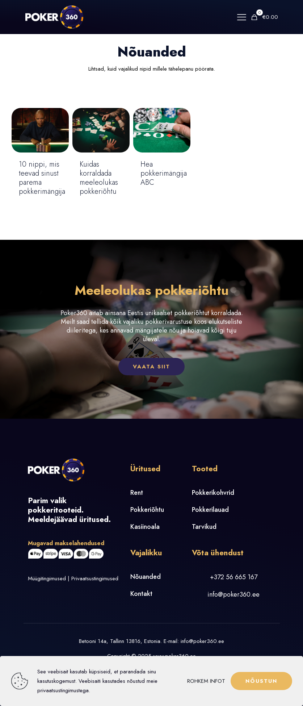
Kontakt (141, 593)
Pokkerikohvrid (213, 492)
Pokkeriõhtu (147, 509)
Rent (136, 492)
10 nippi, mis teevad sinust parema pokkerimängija (42, 178)
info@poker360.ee (233, 594)
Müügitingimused (47, 578)
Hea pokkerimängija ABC (163, 173)
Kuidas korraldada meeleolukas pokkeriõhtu (99, 178)
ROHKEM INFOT (206, 681)
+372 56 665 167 (233, 577)
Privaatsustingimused (94, 578)
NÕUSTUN (261, 681)
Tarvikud (204, 526)
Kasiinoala (145, 526)
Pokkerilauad (210, 509)
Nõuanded (145, 576)
